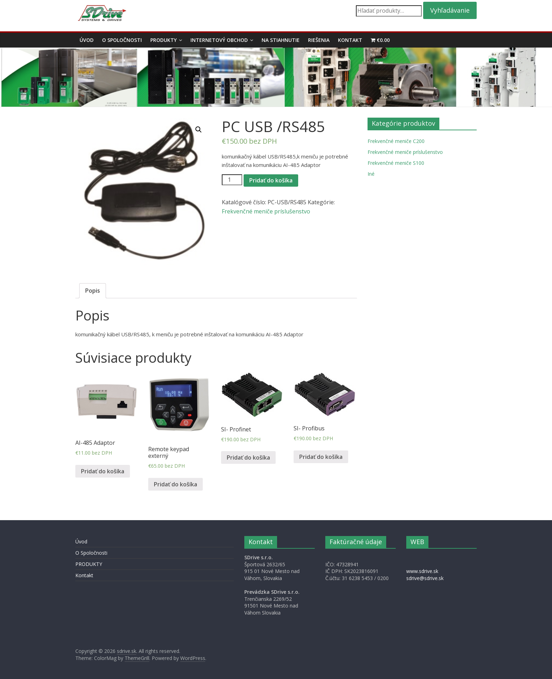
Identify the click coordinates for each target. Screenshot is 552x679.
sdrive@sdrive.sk (425, 578)
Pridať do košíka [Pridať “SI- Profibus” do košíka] (321, 457)
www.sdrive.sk (422, 571)
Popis (92, 290)
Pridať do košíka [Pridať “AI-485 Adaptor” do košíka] (102, 471)
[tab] (92, 291)
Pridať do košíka (271, 180)
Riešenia (319, 40)
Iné (371, 173)
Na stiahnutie (281, 40)
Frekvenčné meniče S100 (396, 163)
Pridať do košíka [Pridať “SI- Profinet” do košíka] (248, 457)
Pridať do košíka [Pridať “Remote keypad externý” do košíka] (175, 484)
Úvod (87, 40)
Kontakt (350, 40)
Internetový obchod (219, 40)
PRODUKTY (163, 40)
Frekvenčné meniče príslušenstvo (266, 211)
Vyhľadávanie (450, 10)
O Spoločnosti (122, 40)
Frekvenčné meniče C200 (396, 141)
